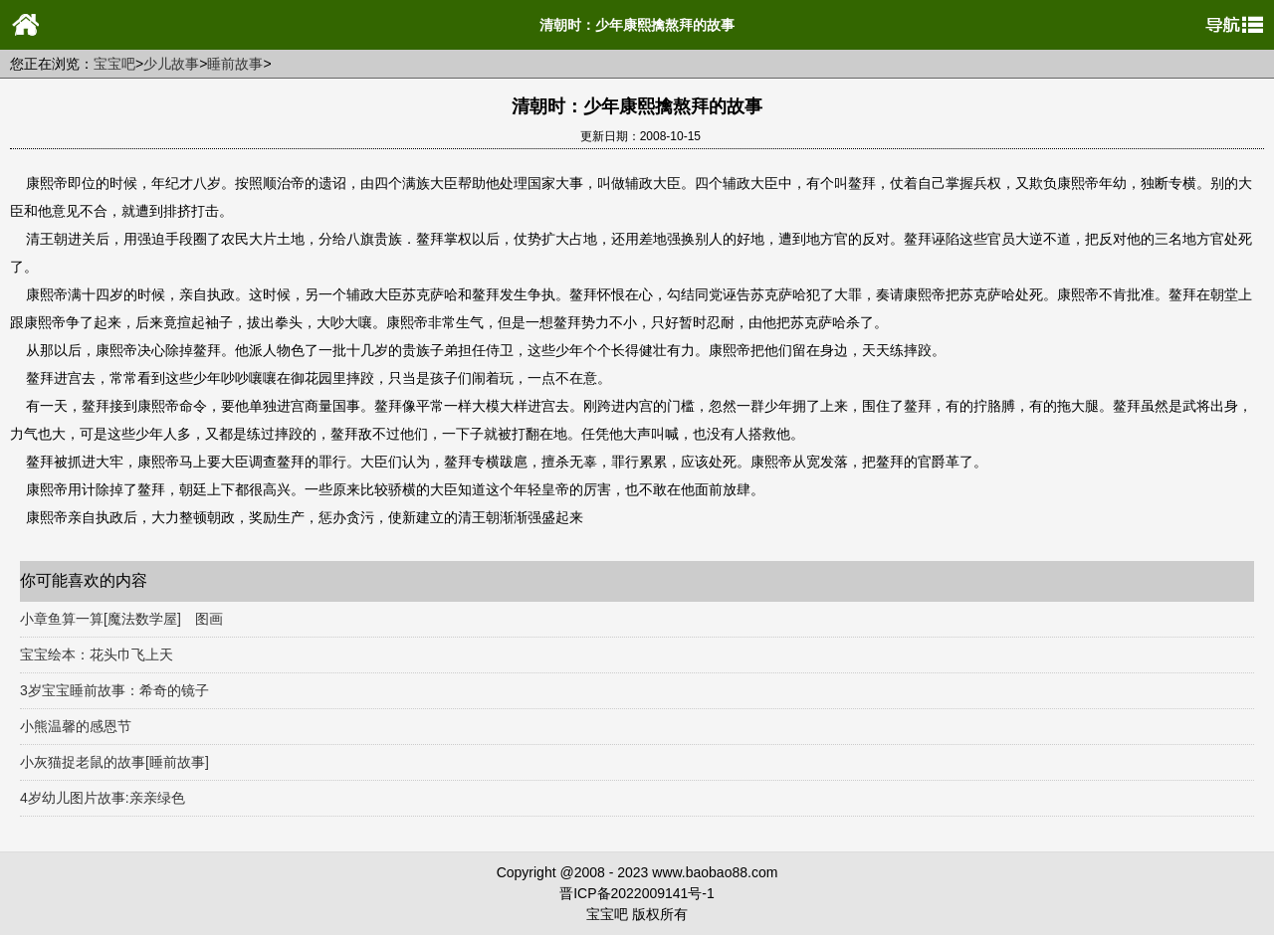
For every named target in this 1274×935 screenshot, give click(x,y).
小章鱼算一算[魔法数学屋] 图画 (121, 619)
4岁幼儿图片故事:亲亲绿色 (102, 798)
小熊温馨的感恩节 (75, 726)
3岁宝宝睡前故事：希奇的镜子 (114, 690)
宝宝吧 (114, 64)
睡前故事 (235, 64)
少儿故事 (171, 64)
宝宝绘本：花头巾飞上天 (96, 654)
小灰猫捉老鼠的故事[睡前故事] (114, 762)
